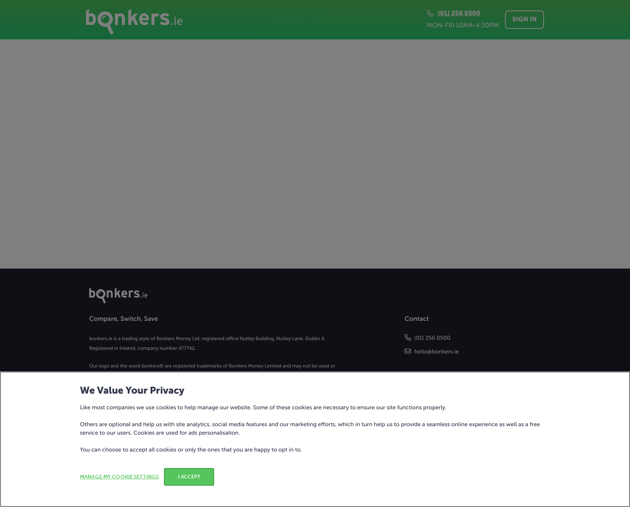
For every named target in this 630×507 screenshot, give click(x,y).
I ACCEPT (189, 477)
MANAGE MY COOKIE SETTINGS (119, 477)
